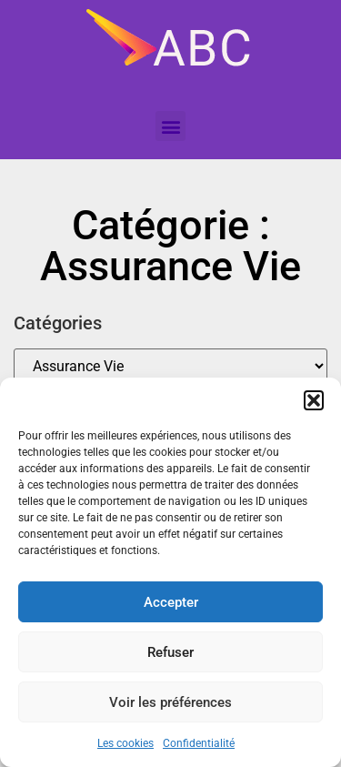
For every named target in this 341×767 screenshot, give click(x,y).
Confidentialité (199, 743)
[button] (314, 400)
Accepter (171, 602)
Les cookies (125, 743)
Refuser (170, 652)
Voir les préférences (170, 702)
